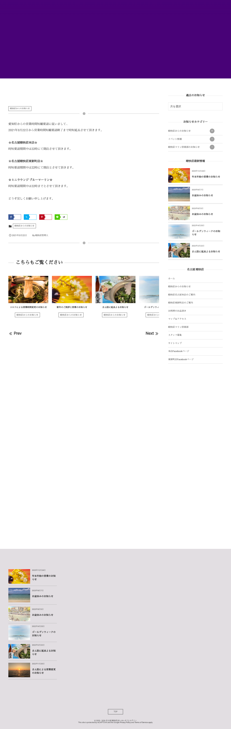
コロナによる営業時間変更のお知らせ (28, 307)
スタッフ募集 (175, 335)
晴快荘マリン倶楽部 (178, 327)
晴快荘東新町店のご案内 (180, 302)
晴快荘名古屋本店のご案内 (181, 294)
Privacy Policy (125, 723)
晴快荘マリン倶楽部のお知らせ (191, 147)
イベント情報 (191, 139)
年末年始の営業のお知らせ (206, 177)
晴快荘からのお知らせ (20, 108)
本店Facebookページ (178, 351)
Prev (14, 333)
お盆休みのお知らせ (202, 195)
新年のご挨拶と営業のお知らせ (72, 307)
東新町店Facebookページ (181, 359)
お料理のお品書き (177, 311)
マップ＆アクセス (177, 319)
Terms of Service (141, 723)
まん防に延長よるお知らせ (115, 307)
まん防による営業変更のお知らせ (44, 671)
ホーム (171, 278)
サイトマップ (175, 343)
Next (152, 333)
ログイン (133, 721)
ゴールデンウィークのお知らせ (159, 307)
